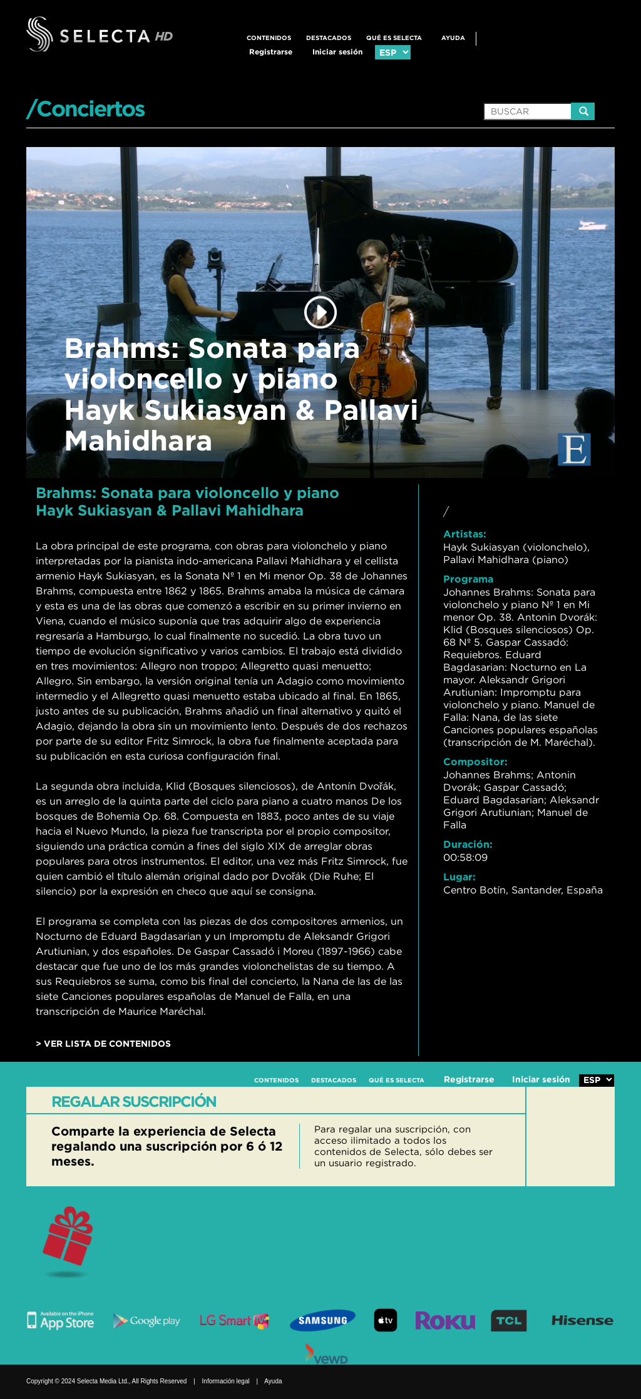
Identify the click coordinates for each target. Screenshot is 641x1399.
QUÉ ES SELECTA (394, 37)
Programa (468, 578)
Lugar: (459, 876)
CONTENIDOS (269, 37)
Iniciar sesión (337, 52)
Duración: (468, 844)
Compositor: (475, 761)
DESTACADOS (328, 37)
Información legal (226, 1381)
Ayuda (453, 37)
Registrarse (270, 52)
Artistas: (464, 533)
